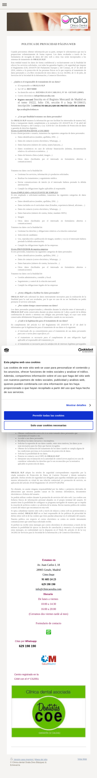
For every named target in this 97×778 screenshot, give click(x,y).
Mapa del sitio (41, 759)
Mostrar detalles (76, 405)
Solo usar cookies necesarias (48, 425)
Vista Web (82, 759)
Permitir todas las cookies (48, 415)
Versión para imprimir (22, 759)
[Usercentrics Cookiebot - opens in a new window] (78, 350)
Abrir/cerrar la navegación (48, 4)
